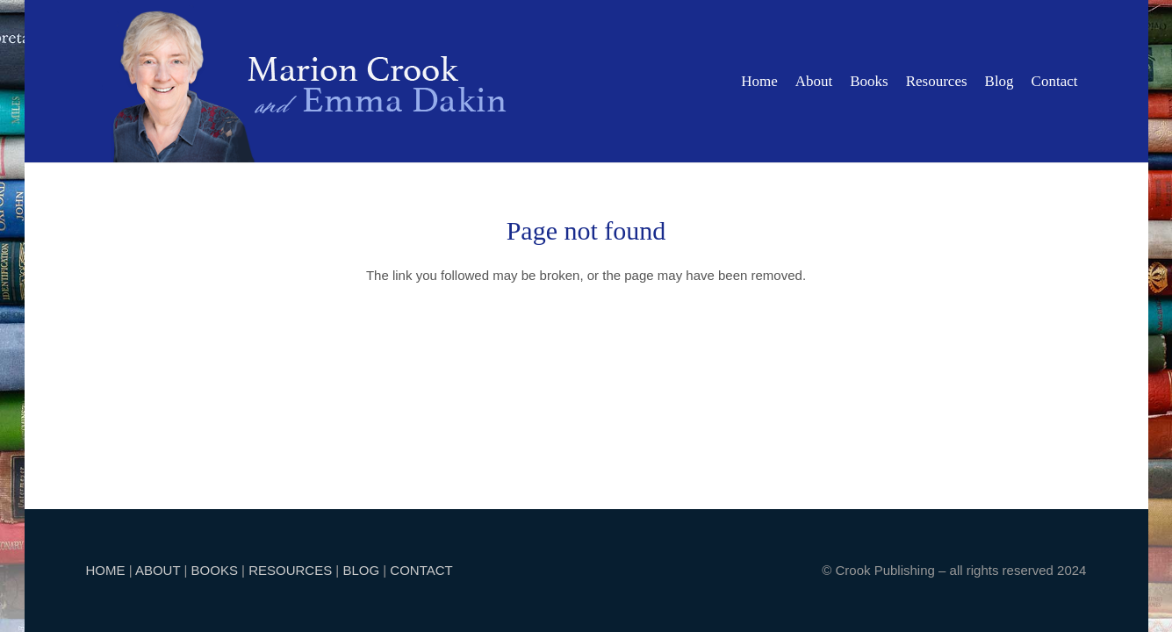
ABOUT (157, 570)
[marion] (309, 81)
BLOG (360, 570)
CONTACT (421, 570)
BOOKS (214, 570)
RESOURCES (290, 570)
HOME (106, 570)
